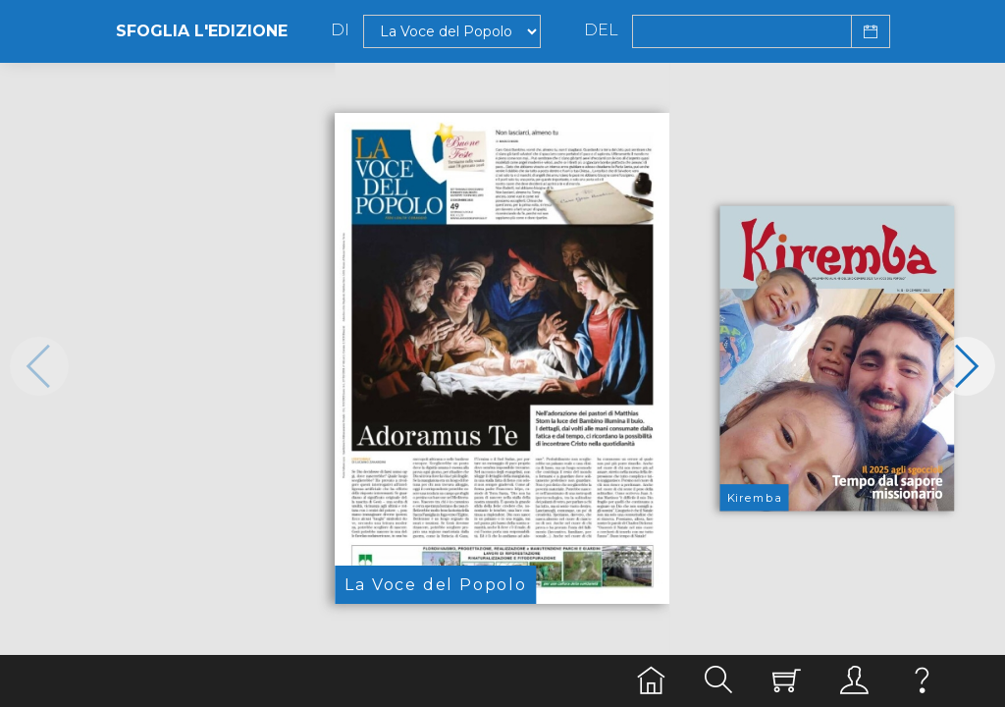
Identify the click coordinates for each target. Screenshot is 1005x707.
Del (601, 30)
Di (340, 30)
